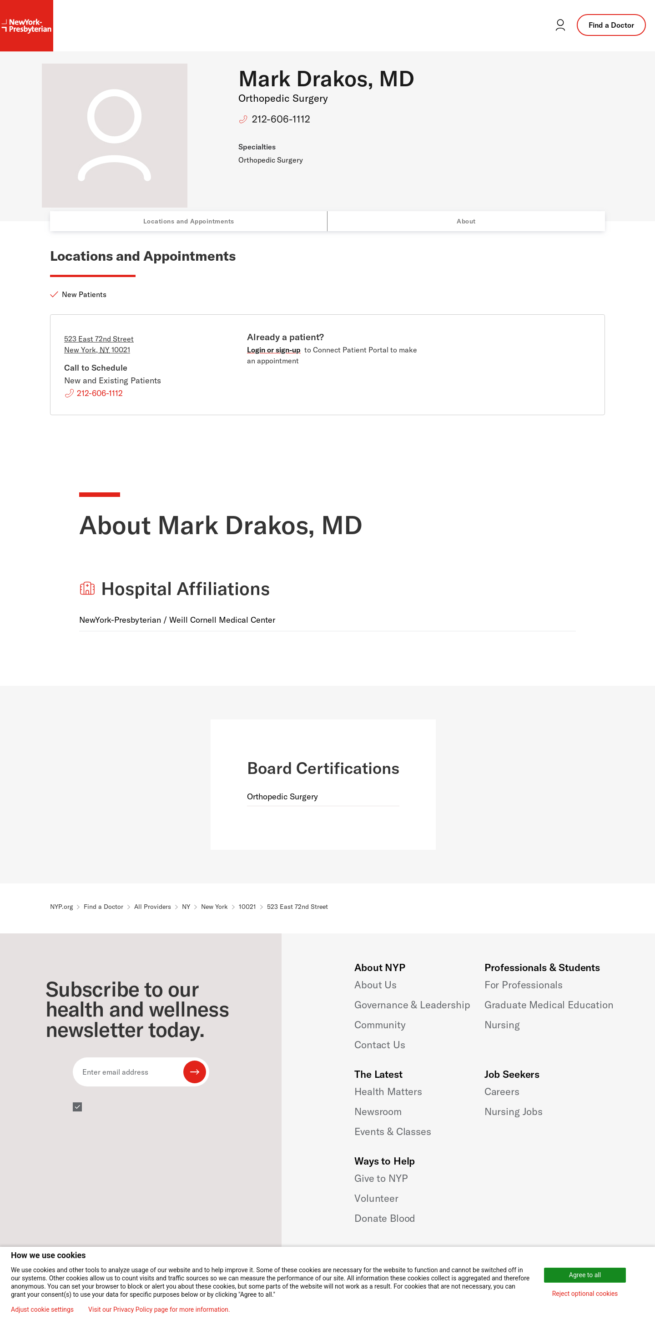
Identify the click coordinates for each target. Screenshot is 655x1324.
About (466, 221)
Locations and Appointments (188, 221)
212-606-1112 (281, 119)
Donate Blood (384, 1218)
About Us (375, 984)
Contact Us (379, 1044)
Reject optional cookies (585, 1293)
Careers (501, 1091)
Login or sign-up (274, 349)
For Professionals (523, 984)
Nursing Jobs (513, 1111)
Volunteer (376, 1198)
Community (380, 1024)
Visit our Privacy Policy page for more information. (159, 1309)
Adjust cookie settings (42, 1309)
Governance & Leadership (412, 1004)
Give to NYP (381, 1178)
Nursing (502, 1024)
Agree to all (585, 1275)
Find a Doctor (611, 25)
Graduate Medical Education (549, 1004)
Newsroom (378, 1111)
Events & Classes (392, 1131)
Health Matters (388, 1091)
